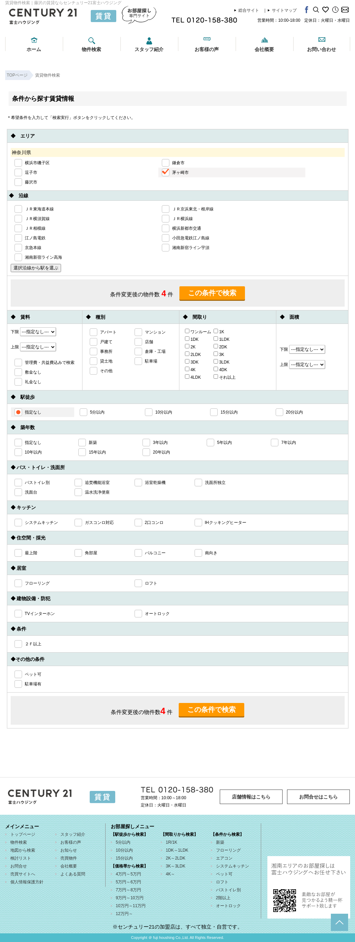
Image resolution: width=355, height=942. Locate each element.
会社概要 (264, 49)
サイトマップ (284, 10)
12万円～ (124, 913)
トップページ (22, 834)
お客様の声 (207, 49)
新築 (220, 842)
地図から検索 (22, 850)
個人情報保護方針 (26, 882)
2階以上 (223, 897)
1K (219, 331)
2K (190, 346)
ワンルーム (198, 331)
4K (190, 369)
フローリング (228, 850)
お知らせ (68, 850)
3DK (191, 362)
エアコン (224, 858)
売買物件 (68, 858)
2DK (220, 346)
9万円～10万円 (130, 897)
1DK (191, 339)
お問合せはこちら (318, 797)
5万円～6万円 (128, 882)
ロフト (222, 882)
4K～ (170, 874)
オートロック (228, 905)
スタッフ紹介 (149, 49)
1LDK (221, 339)
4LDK (193, 377)
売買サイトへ (22, 874)
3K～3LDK (176, 866)
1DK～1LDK (177, 850)
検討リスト (20, 858)
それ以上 (225, 377)
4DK (220, 369)
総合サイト (248, 10)
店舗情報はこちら (251, 797)
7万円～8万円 (128, 890)
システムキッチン (232, 866)
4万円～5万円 (128, 874)
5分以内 (123, 842)
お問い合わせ (321, 49)
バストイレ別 (228, 890)
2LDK (193, 354)
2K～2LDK (176, 858)
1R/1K (171, 842)
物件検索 (91, 49)
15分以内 (124, 858)
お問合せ (18, 866)
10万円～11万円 (131, 905)
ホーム (34, 49)
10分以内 (124, 850)
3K (219, 354)
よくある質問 (72, 874)
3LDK (221, 362)
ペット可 (224, 874)
